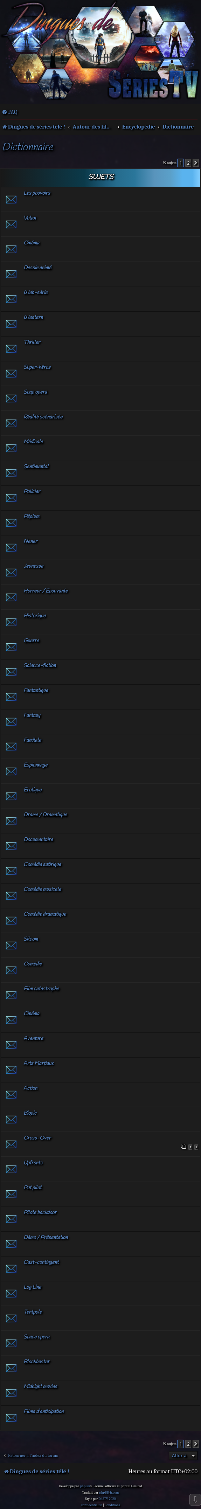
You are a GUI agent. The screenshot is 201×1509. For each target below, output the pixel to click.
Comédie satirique (42, 864)
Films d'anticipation (43, 1411)
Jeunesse (33, 566)
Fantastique (35, 690)
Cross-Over (37, 1138)
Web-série (35, 292)
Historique (34, 615)
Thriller (31, 342)
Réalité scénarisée (42, 417)
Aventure (33, 1038)
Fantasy (31, 715)
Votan (29, 218)
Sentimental (35, 466)
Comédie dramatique (44, 914)
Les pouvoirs (36, 193)
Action (30, 1088)
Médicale (33, 441)
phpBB (85, 1486)
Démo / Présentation (45, 1237)
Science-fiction (39, 665)
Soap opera (35, 392)
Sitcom (30, 939)
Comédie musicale (42, 889)
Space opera (36, 1337)
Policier (31, 491)
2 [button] (188, 163)
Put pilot (32, 1187)
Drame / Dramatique (45, 814)
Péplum (31, 516)
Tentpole (32, 1312)
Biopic (29, 1113)
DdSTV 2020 (107, 1499)
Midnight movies (40, 1386)
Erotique (32, 790)
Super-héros (36, 367)
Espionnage (35, 765)
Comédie (32, 964)
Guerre (31, 640)
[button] (195, 163)
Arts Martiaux (38, 1063)
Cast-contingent (40, 1262)
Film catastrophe (41, 988)
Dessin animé (37, 267)
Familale (32, 740)
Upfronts (32, 1163)
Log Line (32, 1287)
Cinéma (31, 243)
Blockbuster (36, 1361)
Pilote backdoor (39, 1212)
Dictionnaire (27, 147)
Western (33, 317)
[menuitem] (10, 112)
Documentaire (38, 839)
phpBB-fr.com (109, 1492)
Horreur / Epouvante (45, 591)
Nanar (30, 541)
